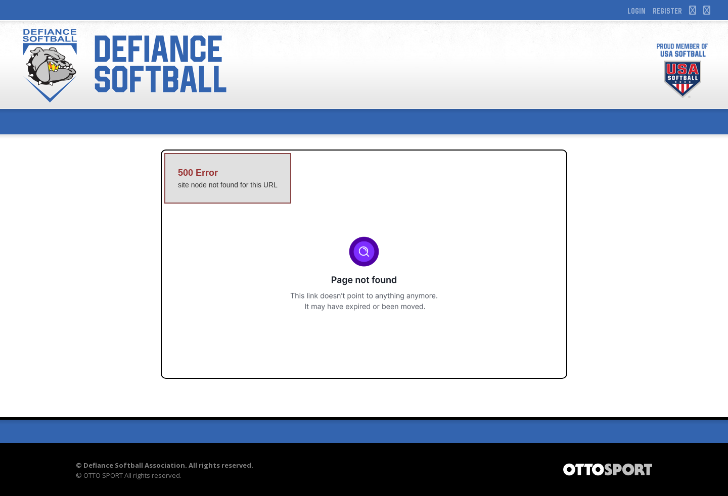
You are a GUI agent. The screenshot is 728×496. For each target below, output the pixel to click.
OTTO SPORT (103, 475)
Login (636, 10)
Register (667, 10)
